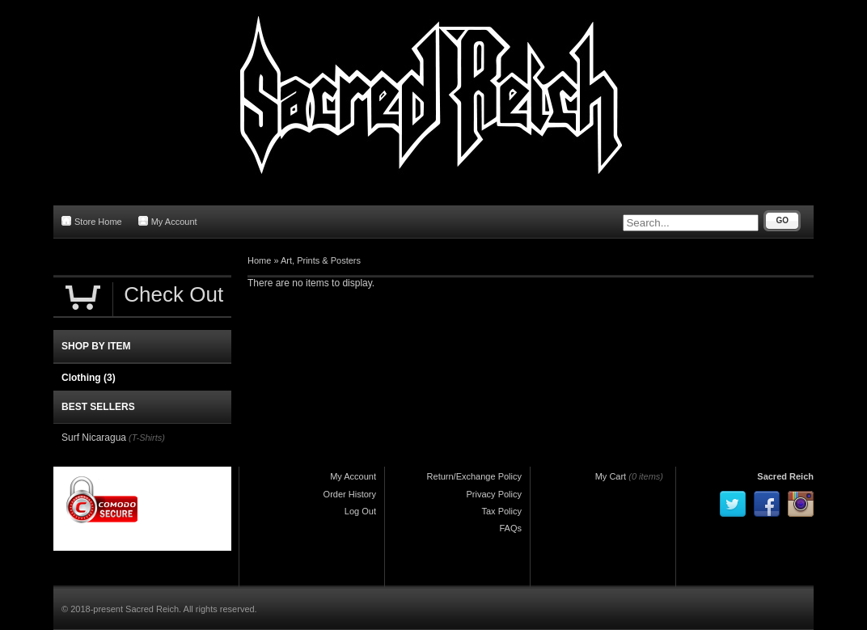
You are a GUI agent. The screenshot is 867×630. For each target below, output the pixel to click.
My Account (167, 221)
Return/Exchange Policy (474, 476)
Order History (350, 494)
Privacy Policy (494, 494)
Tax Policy (501, 511)
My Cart (611, 476)
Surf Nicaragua (93, 437)
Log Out (360, 511)
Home (259, 260)
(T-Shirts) (147, 437)
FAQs (510, 528)
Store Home (91, 221)
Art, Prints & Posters (321, 260)
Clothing (88, 377)
